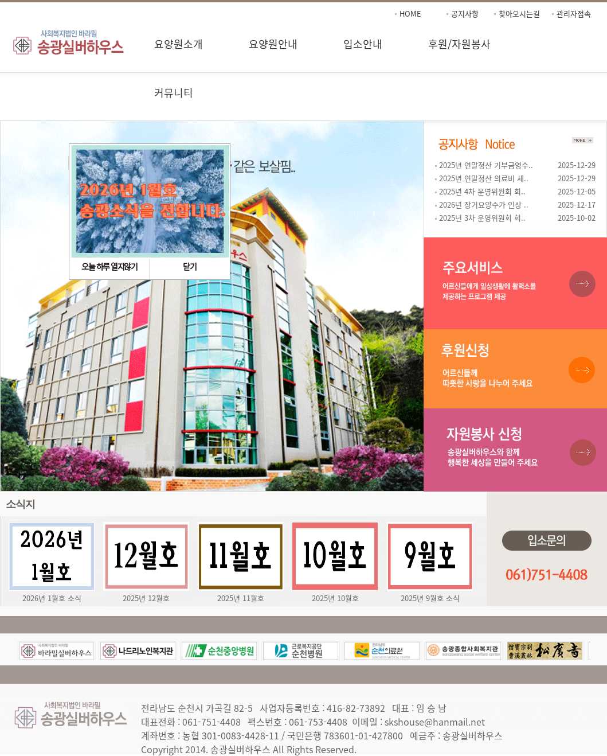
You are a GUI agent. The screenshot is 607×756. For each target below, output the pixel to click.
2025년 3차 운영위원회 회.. (481, 217)
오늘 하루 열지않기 (109, 266)
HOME (410, 13)
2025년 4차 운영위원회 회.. (481, 191)
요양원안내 (273, 44)
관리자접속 (574, 13)
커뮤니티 (173, 92)
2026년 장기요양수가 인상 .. (483, 204)
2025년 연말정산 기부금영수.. (485, 164)
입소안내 (362, 44)
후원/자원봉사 (459, 44)
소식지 (20, 504)
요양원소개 (178, 44)
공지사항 (465, 13)
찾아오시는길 (519, 13)
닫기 (189, 266)
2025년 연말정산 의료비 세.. (483, 178)
